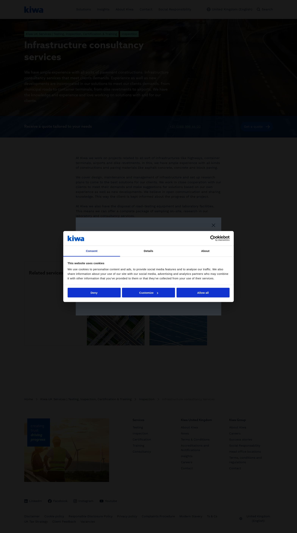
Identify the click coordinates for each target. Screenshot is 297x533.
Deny (94, 292)
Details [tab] (148, 250)
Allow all (203, 292)
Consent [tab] (92, 250)
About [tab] (205, 250)
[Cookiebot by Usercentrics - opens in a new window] (213, 238)
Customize (148, 292)
